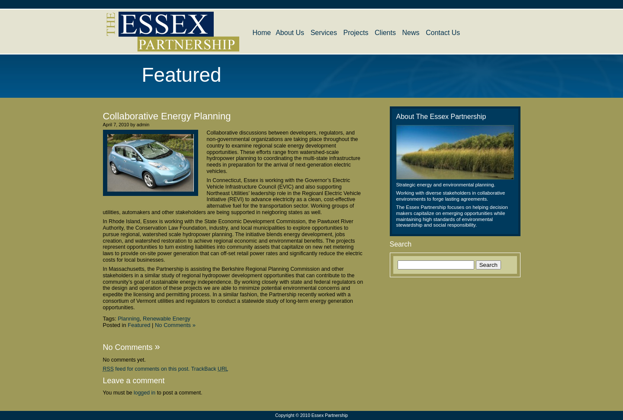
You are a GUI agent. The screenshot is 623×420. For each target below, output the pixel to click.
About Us (290, 32)
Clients (385, 32)
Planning (129, 318)
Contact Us (443, 32)
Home (262, 32)
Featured (139, 325)
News (411, 32)
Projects (356, 32)
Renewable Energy (166, 318)
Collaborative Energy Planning (167, 116)
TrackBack (209, 369)
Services (324, 32)
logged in (144, 393)
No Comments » (175, 325)
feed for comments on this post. (146, 369)
